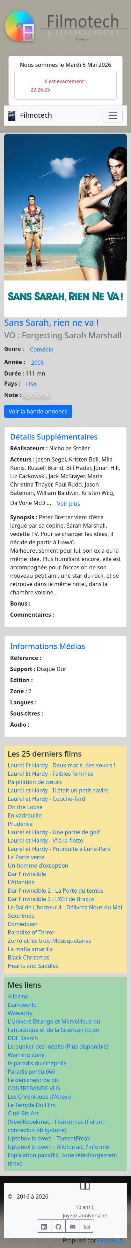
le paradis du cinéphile (37, 1063)
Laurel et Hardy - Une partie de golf (54, 832)
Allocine (18, 996)
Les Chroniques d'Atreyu (39, 1096)
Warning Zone (26, 1055)
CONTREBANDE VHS (34, 1088)
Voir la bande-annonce (38, 411)
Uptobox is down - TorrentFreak (49, 1138)
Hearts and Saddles (33, 966)
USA (31, 384)
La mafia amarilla (30, 949)
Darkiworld (22, 1005)
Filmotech (110, 1240)
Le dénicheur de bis (33, 1080)
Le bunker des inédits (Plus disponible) (58, 1046)
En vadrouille (25, 815)
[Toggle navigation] (113, 116)
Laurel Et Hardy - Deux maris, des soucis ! (61, 765)
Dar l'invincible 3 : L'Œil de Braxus (51, 899)
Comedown (22, 924)
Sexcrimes (21, 915)
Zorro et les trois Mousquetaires (50, 941)
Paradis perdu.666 (31, 1071)
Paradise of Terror (31, 932)
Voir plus (68, 503)
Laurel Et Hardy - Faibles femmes (51, 773)
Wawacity (20, 1013)
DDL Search (23, 1038)
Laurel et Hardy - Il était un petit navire (58, 790)
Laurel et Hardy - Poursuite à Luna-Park (59, 849)
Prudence (20, 824)
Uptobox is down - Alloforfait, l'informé (58, 1147)
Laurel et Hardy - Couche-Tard (46, 799)
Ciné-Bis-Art (23, 1113)
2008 (37, 362)
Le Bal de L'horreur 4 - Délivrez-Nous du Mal (65, 907)
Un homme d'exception (38, 865)
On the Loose (25, 807)
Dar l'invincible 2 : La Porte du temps (55, 890)
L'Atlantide (21, 882)
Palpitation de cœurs (35, 782)
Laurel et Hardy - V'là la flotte (45, 840)
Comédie (41, 349)
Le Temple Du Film (32, 1105)
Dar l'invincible (27, 874)
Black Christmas (29, 957)
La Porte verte (26, 857)
